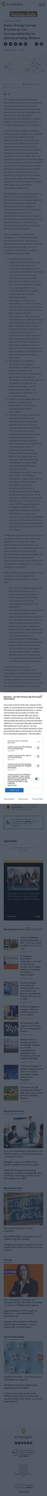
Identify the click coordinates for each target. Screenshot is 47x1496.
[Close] (42, 697)
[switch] (37, 748)
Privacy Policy (37, 799)
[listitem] (23, 742)
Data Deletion (9, 799)
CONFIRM (14, 790)
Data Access (23, 799)
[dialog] (23, 748)
